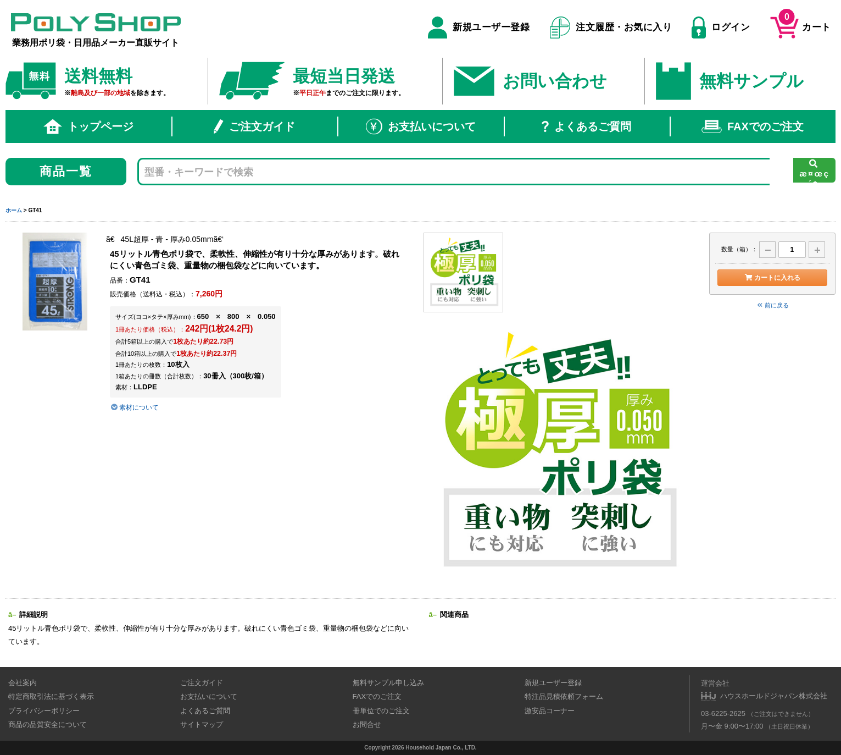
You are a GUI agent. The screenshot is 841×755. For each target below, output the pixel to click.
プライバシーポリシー (44, 711)
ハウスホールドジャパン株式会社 (773, 696)
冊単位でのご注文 (381, 711)
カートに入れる (772, 278)
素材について (134, 407)
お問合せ (367, 724)
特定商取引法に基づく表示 (51, 696)
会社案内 (22, 683)
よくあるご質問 (586, 126)
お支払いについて (421, 126)
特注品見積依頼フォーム (564, 696)
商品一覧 (66, 171)
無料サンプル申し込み (388, 683)
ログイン (721, 27)
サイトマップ (201, 724)
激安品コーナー (550, 711)
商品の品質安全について (47, 724)
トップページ (88, 126)
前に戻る (772, 305)
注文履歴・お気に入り (611, 27)
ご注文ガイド (254, 126)
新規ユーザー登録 (479, 27)
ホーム (13, 210)
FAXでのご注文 (752, 126)
